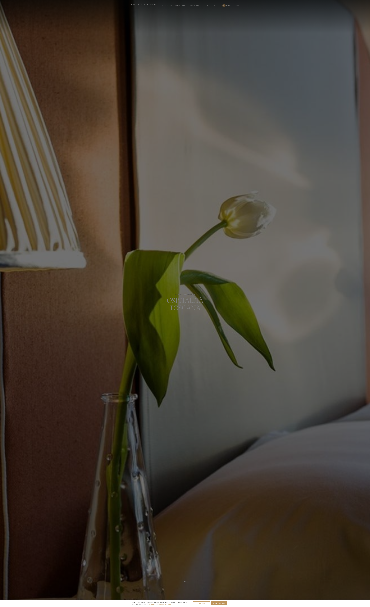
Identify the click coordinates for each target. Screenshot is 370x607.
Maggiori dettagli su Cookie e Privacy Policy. (159, 604)
